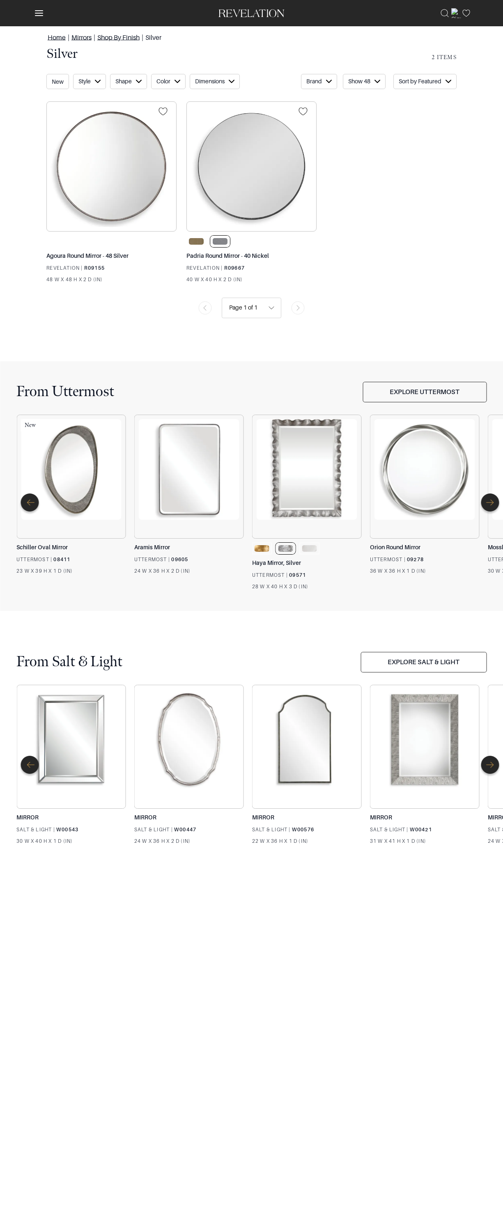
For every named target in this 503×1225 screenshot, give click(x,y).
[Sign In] (456, 13)
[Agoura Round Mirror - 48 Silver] (111, 166)
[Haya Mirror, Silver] (307, 476)
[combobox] (229, 307)
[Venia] (251, 13)
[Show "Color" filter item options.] (168, 81)
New (58, 81)
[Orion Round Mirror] (424, 476)
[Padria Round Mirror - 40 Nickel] (251, 166)
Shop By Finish (118, 37)
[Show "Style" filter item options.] (89, 81)
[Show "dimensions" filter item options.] (215, 81)
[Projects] (165, 112)
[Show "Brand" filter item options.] (319, 81)
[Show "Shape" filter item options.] (128, 81)
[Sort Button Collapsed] (364, 81)
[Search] (445, 13)
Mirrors (81, 37)
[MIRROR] (71, 746)
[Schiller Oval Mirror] (71, 476)
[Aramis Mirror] (189, 476)
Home (57, 37)
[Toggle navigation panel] (37, 13)
